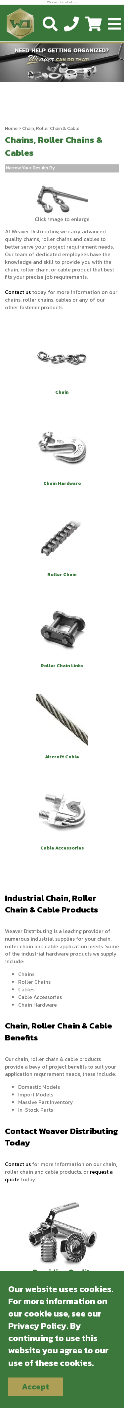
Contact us (18, 292)
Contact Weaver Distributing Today (61, 1137)
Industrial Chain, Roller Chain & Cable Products (51, 904)
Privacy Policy (37, 1325)
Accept (35, 1386)
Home (11, 128)
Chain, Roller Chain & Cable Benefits (58, 1031)
